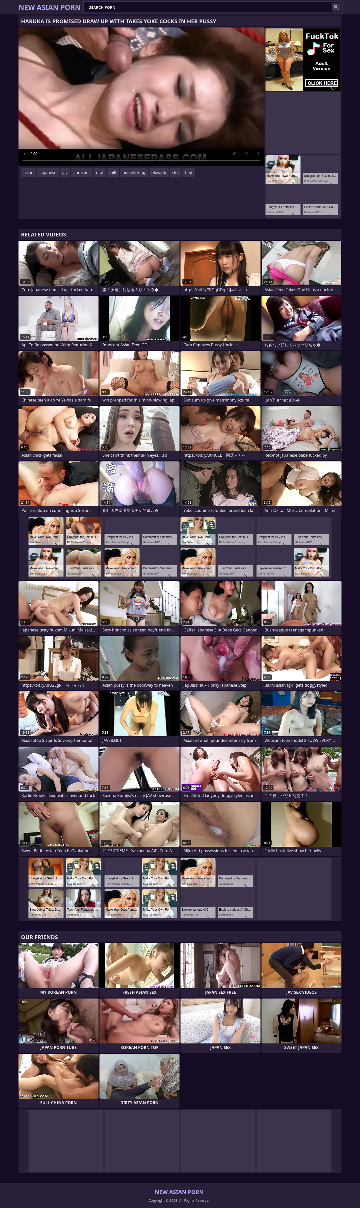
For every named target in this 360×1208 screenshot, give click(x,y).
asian (29, 172)
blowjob (158, 172)
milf (112, 172)
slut (175, 172)
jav (65, 172)
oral (99, 172)
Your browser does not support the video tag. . (141, 96)
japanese (48, 172)
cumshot (82, 172)
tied (188, 172)
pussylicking (134, 172)
